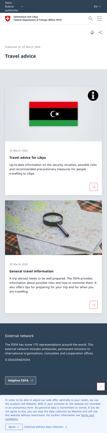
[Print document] (92, 32)
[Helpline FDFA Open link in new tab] (20, 380)
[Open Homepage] (33, 18)
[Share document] (100, 32)
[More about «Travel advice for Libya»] (94, 187)
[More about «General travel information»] (94, 305)
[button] (101, 387)
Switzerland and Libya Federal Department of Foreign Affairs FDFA (38, 18)
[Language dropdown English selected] (97, 6)
